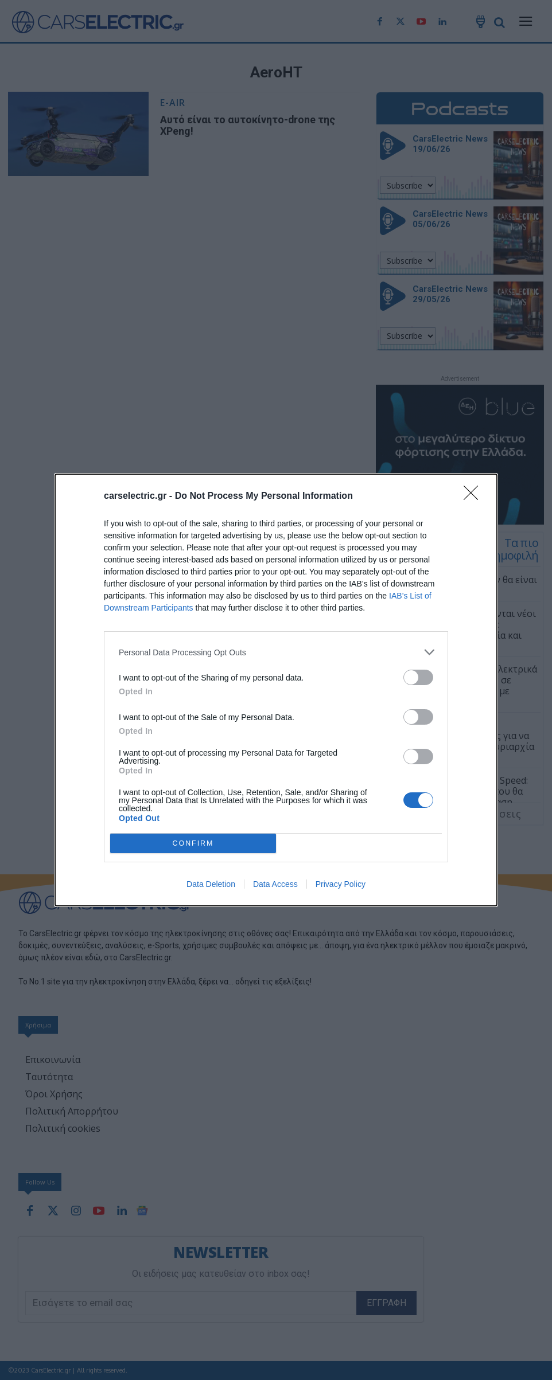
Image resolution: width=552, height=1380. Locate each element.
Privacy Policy (341, 884)
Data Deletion (210, 884)
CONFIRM (193, 843)
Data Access (275, 884)
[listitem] (276, 652)
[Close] (474, 496)
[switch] (418, 677)
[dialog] (276, 690)
